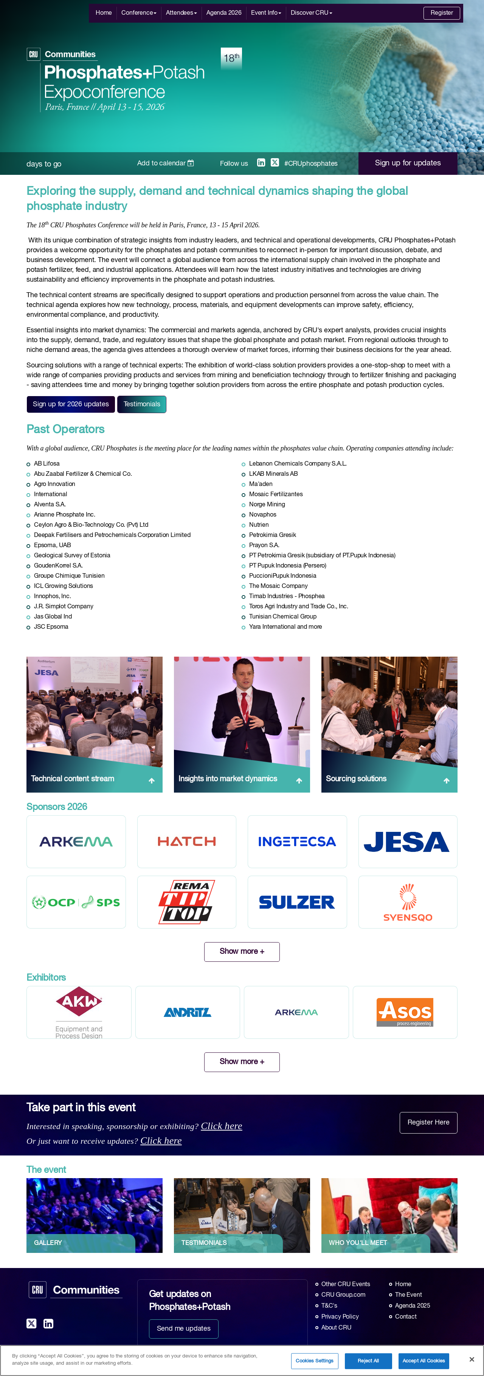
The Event (408, 1295)
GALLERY (48, 1243)
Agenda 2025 (412, 1306)
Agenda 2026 (224, 13)
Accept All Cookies (424, 1363)
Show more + (242, 952)
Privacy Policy (339, 1317)
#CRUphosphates (311, 163)
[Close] (472, 1361)
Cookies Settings (315, 1363)
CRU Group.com (343, 1295)
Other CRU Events (345, 1285)
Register (442, 13)
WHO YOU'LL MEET (358, 1243)
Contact (406, 1317)
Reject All (368, 1363)
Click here (221, 1125)
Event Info (266, 13)
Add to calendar (165, 163)
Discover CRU (311, 13)
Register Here (429, 1122)
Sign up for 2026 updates (71, 404)
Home (104, 13)
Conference (139, 13)
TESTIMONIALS (204, 1243)
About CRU (336, 1328)
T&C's (329, 1306)
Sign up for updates (408, 163)
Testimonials (142, 404)
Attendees (181, 13)
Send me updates (184, 1328)
